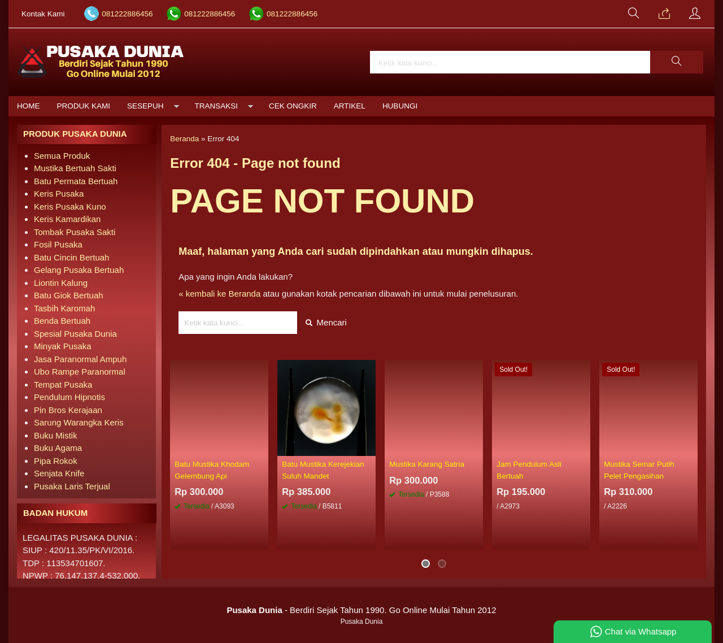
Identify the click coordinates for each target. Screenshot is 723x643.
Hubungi (399, 106)
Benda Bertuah (62, 320)
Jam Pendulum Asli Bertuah (528, 470)
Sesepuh (145, 106)
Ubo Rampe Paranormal (79, 371)
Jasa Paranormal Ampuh (80, 359)
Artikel (349, 106)
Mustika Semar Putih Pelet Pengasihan (639, 470)
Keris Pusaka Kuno (70, 206)
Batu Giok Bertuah (68, 295)
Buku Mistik (55, 435)
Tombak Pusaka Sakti (74, 232)
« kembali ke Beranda (219, 293)
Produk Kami (84, 106)
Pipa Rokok (55, 461)
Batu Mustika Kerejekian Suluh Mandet (323, 470)
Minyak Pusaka (63, 346)
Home (28, 106)
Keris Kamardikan (67, 219)
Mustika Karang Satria (426, 464)
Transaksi (216, 106)
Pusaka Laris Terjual (72, 486)
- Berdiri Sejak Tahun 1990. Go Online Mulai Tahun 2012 (361, 610)
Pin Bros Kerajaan (68, 410)
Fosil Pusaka (58, 244)
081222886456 (127, 14)
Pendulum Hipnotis (69, 397)
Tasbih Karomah (64, 308)
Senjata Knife (59, 473)
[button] (676, 62)
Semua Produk (62, 155)
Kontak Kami (43, 14)
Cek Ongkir (293, 106)
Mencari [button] (326, 322)
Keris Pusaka (59, 193)
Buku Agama (58, 448)
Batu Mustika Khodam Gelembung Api (212, 470)
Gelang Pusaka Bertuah (79, 270)
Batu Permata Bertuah (75, 181)
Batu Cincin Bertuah (71, 257)
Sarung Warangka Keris (79, 422)
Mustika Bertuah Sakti (75, 168)
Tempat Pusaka (63, 384)
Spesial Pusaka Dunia (75, 333)
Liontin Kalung (61, 283)
